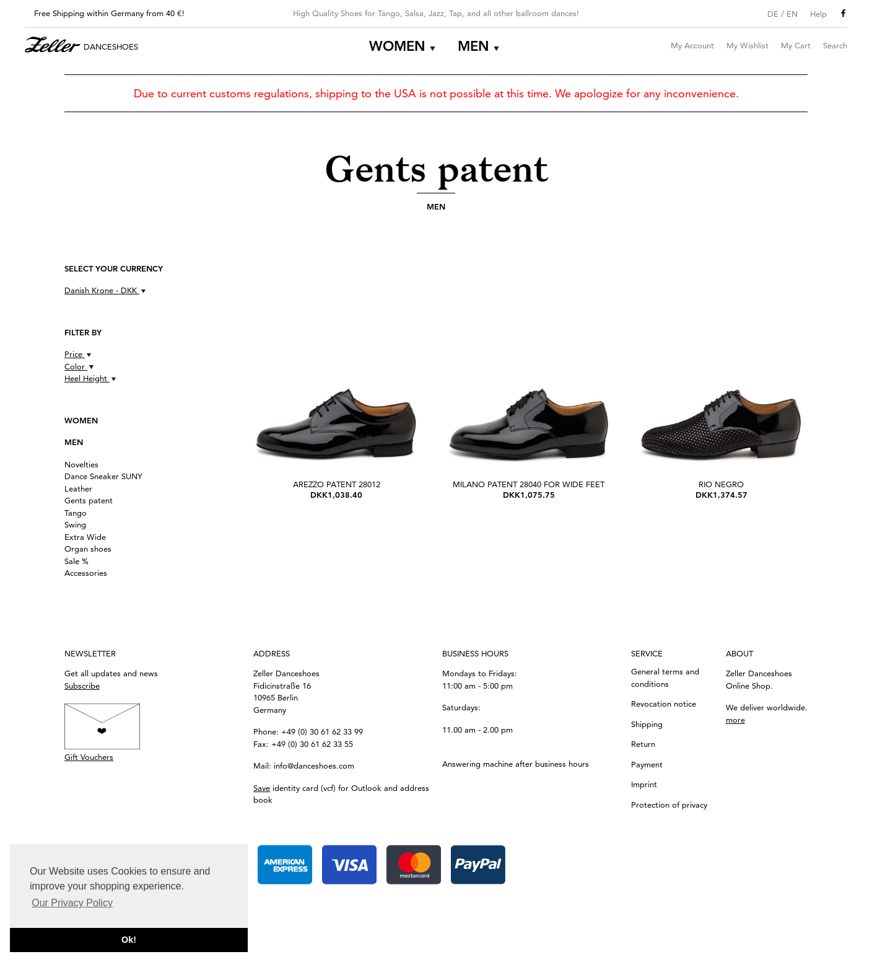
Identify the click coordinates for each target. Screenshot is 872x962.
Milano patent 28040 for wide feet (528, 484)
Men (473, 46)
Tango (75, 513)
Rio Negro (721, 484)
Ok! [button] (128, 940)
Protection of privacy (669, 805)
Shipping (647, 724)
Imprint (644, 784)
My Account (692, 45)
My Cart (796, 45)
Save (261, 788)
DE (772, 14)
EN (792, 14)
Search (835, 45)
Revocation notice (663, 703)
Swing (75, 524)
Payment (647, 764)
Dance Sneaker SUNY (103, 476)
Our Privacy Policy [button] (72, 903)
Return (643, 744)
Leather (78, 488)
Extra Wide (85, 537)
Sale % (76, 561)
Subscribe (82, 686)
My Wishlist (747, 45)
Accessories (85, 573)
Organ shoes (87, 549)
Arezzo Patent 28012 (336, 484)
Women (397, 46)
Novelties (81, 464)
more (735, 720)
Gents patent (88, 500)
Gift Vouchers (88, 757)
